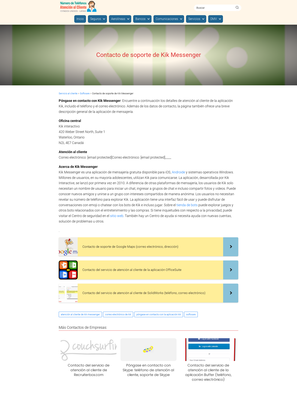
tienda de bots (187, 205)
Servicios (194, 19)
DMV (213, 19)
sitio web (116, 216)
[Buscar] (237, 8)
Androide (179, 172)
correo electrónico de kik (118, 314)
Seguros (95, 19)
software (191, 314)
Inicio (80, 19)
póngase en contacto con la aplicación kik (158, 314)
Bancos (140, 19)
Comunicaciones (167, 19)
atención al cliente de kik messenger (80, 314)
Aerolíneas (118, 19)
